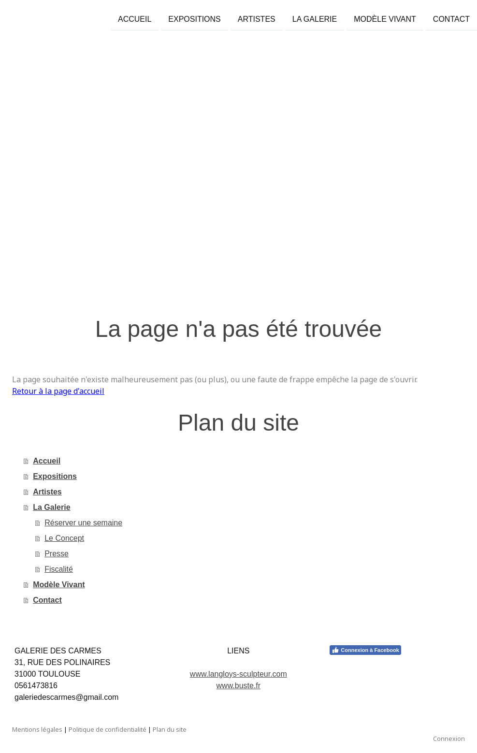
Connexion (449, 738)
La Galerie (314, 18)
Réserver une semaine (83, 523)
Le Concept (64, 538)
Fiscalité (58, 569)
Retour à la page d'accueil (58, 391)
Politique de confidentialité (107, 729)
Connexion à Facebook (365, 650)
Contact (451, 18)
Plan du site (170, 729)
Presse (56, 554)
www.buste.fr (239, 685)
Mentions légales (37, 729)
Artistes (256, 18)
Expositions (194, 18)
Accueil (134, 18)
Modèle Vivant (385, 18)
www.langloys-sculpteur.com (238, 674)
